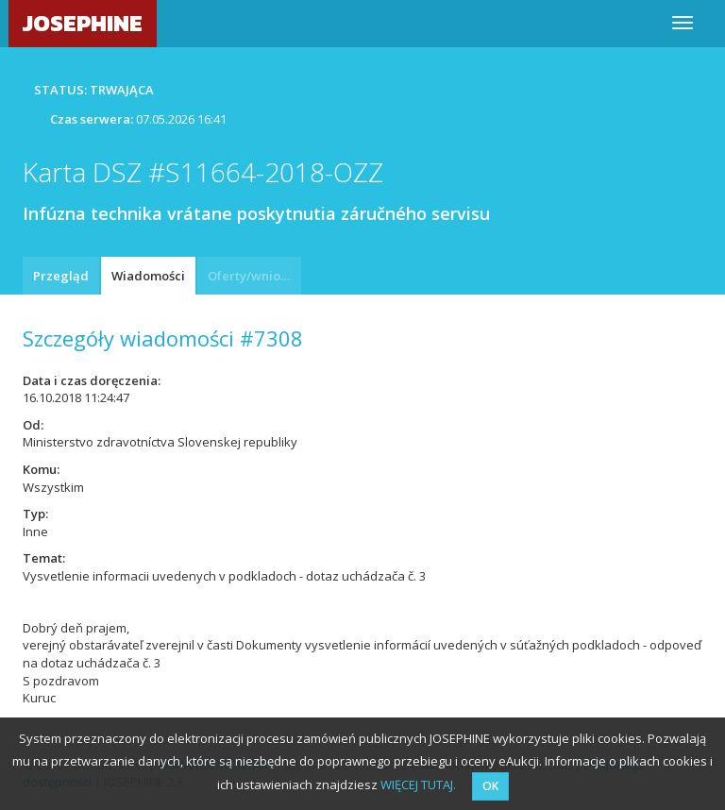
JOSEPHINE (83, 23)
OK (490, 786)
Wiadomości (148, 275)
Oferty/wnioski (252, 275)
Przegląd (61, 275)
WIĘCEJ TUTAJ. (418, 784)
